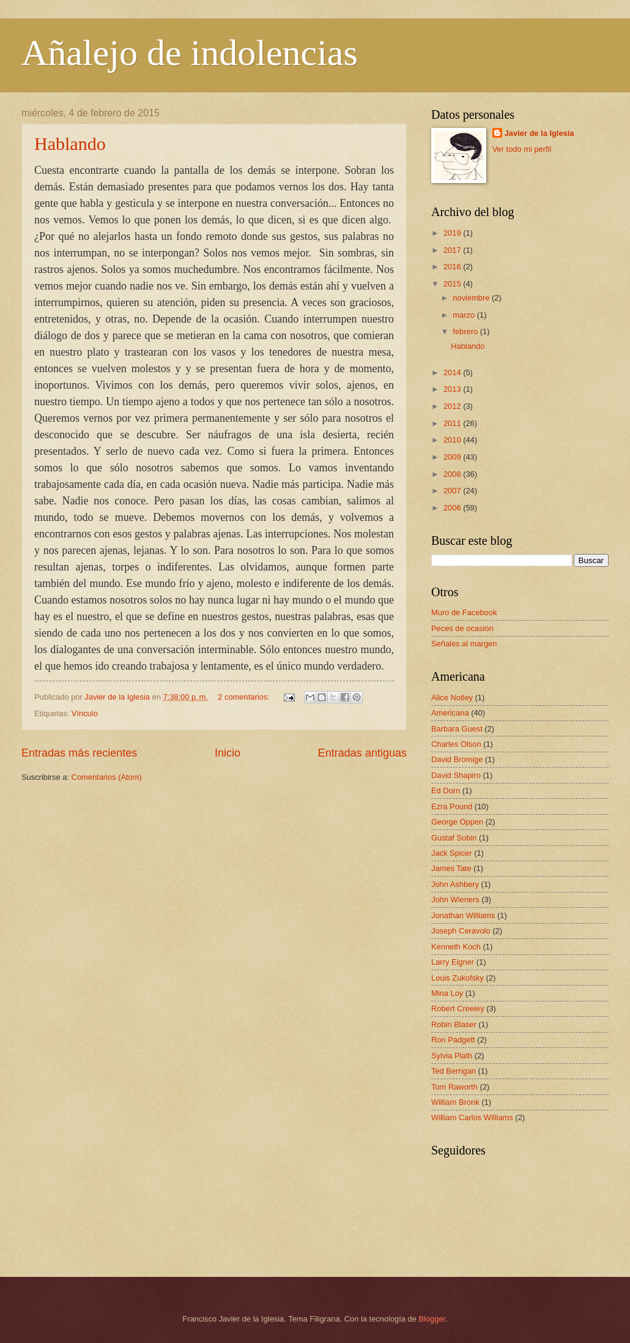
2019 (453, 233)
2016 (453, 266)
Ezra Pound (451, 806)
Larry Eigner (452, 962)
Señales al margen (464, 643)
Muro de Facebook (464, 612)
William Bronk (455, 1102)
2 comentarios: (245, 696)
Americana (450, 712)
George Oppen (457, 821)
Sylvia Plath (451, 1055)
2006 (453, 507)
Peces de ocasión (462, 628)
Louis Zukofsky (457, 977)
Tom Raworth (454, 1086)
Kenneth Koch (456, 946)
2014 (453, 372)
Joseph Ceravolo (461, 930)
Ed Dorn (445, 790)
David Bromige (457, 759)
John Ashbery (455, 884)
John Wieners (455, 899)
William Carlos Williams (472, 1117)
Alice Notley (452, 697)
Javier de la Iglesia (539, 133)
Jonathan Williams (463, 915)
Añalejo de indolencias (189, 52)
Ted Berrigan (453, 1071)
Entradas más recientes (79, 753)
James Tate (451, 868)
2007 (453, 490)
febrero (466, 331)
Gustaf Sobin (453, 837)
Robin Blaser (453, 1024)
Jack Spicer (451, 853)
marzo (464, 315)
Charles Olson (456, 744)
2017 (453, 250)
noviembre (472, 297)
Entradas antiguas (362, 753)
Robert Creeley (457, 1008)
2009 (453, 457)
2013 (453, 389)
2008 (453, 474)
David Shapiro (456, 775)
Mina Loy (447, 993)
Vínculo (85, 713)
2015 (453, 283)
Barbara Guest (457, 728)
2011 (453, 423)
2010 (453, 439)
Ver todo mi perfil (522, 149)
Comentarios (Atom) (107, 777)
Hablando (70, 143)
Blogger (431, 1318)
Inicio (227, 753)
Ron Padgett (453, 1039)
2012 (453, 406)
